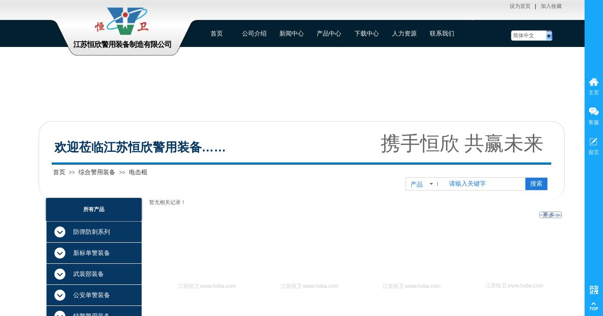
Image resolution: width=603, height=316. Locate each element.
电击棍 (138, 172)
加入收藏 (551, 6)
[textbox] (485, 184)
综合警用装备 (96, 172)
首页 (59, 172)
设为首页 (520, 6)
